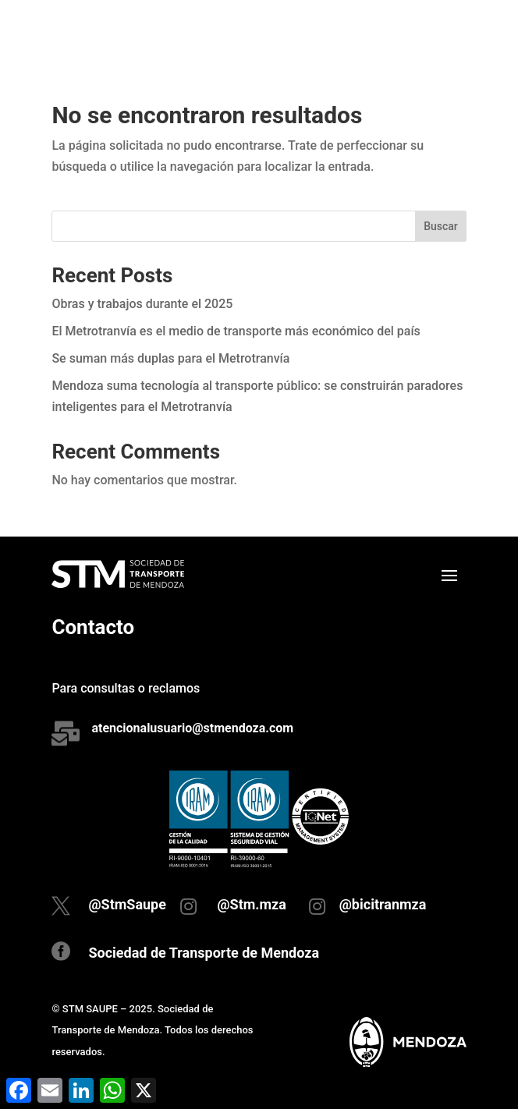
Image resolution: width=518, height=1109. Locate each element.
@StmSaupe (127, 904)
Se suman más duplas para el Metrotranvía (170, 358)
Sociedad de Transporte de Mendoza (203, 952)
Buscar (441, 226)
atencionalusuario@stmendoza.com (192, 728)
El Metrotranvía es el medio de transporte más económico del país (235, 331)
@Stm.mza (251, 904)
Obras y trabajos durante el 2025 (141, 303)
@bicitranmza (383, 904)
